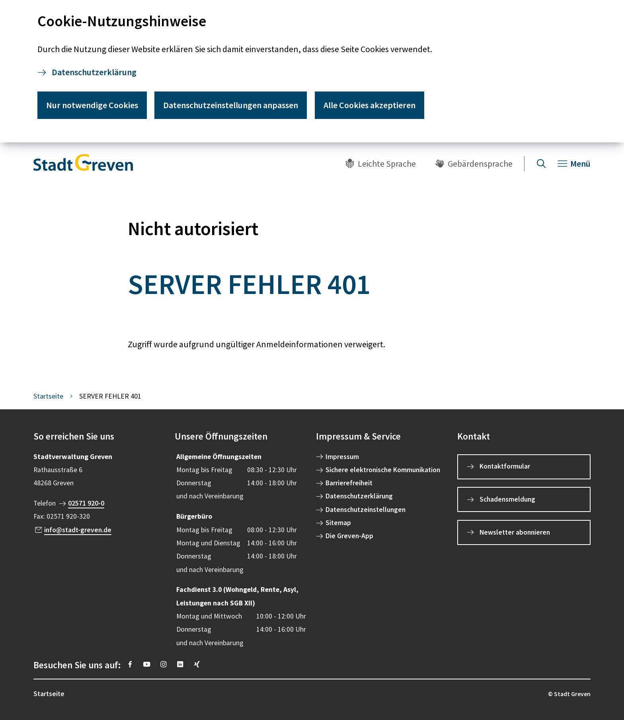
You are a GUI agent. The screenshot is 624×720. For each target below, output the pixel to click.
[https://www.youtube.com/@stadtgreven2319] (146, 664)
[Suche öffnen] (541, 163)
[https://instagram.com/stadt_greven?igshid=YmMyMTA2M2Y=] (163, 664)
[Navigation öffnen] (574, 163)
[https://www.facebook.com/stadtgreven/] (130, 664)
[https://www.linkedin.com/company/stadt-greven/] (180, 664)
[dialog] (312, 71)
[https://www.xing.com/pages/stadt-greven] (197, 664)
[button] (100, 436)
